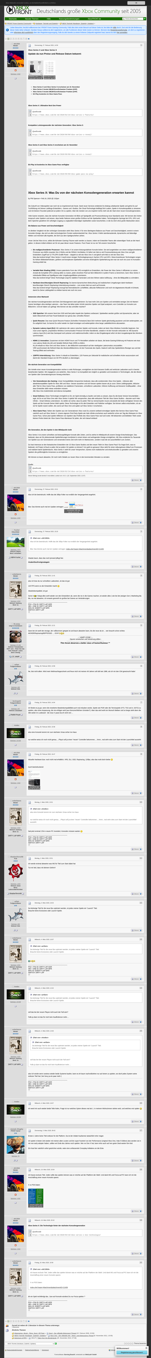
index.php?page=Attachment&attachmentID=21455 (85, 549)
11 (141, 858)
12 (141, 903)
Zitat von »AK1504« (41, 538)
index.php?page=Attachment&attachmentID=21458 (49, 1287)
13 (141, 939)
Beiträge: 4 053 (15, 601)
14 (141, 988)
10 (141, 802)
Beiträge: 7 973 (15, 550)
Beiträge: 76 (15, 1156)
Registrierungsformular (119, 30)
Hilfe (114, 27)
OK (136, 3)
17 (141, 1130)
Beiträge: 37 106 (15, 645)
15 (141, 1031)
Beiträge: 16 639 (15, 740)
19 (141, 1220)
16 (141, 1103)
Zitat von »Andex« (41, 809)
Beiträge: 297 (15, 709)
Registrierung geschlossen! (132, 1352)
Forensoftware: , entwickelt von (76, 1354)
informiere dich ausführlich (23, 32)
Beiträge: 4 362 (15, 74)
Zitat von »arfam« (40, 946)
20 (141, 1262)
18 (141, 1169)
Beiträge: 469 (15, 687)
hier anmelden (122, 32)
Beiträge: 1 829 (15, 884)
